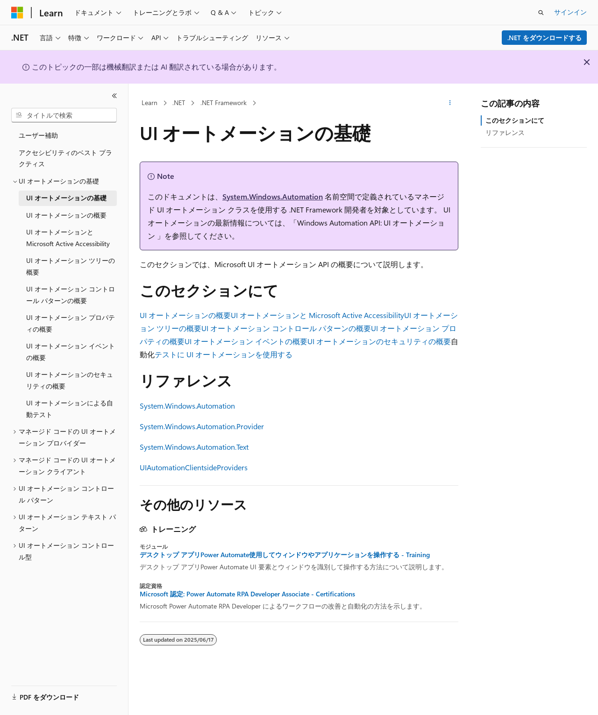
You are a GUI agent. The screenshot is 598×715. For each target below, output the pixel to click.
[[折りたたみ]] (114, 95)
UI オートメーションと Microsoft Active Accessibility (317, 315)
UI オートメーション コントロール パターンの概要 (286, 328)
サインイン (570, 11)
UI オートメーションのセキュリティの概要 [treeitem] (69, 380)
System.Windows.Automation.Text (194, 447)
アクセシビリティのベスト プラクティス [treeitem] (65, 158)
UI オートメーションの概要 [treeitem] (66, 215)
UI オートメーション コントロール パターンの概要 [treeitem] (70, 294)
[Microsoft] (17, 13)
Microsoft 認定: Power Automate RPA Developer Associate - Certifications (247, 594)
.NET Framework (223, 102)
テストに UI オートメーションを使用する (223, 354)
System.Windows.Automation (272, 196)
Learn (149, 102)
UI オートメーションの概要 (185, 315)
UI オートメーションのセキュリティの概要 (379, 341)
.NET (178, 102)
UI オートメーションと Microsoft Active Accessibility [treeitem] (68, 237)
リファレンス (505, 132)
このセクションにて (514, 120)
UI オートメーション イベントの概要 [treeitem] (70, 351)
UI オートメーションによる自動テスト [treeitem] (69, 408)
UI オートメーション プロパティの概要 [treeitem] (70, 323)
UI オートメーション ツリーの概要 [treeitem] (70, 266)
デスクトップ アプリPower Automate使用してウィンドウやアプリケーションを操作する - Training (285, 555)
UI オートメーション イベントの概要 (246, 341)
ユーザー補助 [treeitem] (38, 135)
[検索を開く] (541, 12)
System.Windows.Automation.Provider (202, 426)
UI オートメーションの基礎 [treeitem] (66, 197)
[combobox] (64, 115)
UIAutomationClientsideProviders (194, 467)
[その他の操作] (450, 103)
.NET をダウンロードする (544, 37)
